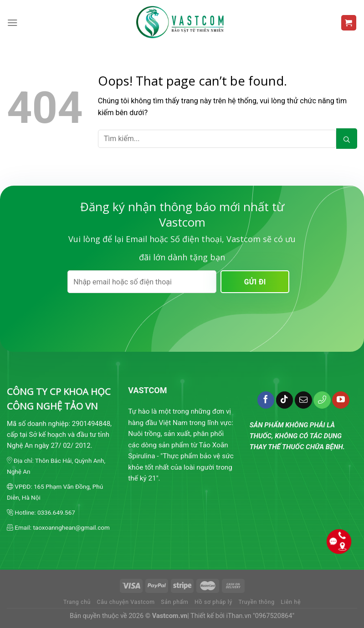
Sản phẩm (174, 602)
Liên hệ (291, 602)
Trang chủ (77, 602)
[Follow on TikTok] (284, 400)
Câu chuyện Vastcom (126, 602)
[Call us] (322, 400)
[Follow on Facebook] (266, 400)
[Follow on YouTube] (340, 400)
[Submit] (346, 138)
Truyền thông (256, 602)
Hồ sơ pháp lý (213, 602)
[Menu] (12, 22)
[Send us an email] (303, 400)
